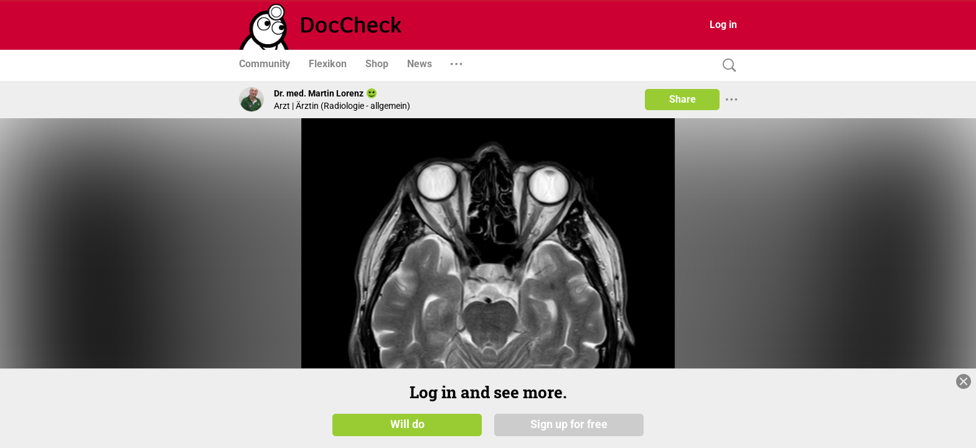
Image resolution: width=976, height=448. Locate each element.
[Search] (726, 66)
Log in (723, 24)
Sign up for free (569, 424)
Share (682, 99)
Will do (407, 424)
